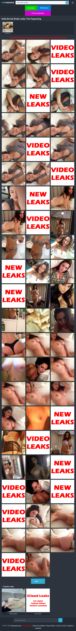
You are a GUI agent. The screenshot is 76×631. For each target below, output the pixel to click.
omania (7, 2)
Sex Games (31, 8)
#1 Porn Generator (38, 13)
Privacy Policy (50, 625)
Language (38, 628)
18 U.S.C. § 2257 (61, 625)
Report (24, 625)
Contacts (70, 625)
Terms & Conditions (39, 625)
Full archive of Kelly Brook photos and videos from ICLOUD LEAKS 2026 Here (38, 37)
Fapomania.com (16, 625)
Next (38, 581)
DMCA (30, 625)
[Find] (60, 620)
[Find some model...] (35, 620)
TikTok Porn (44, 8)
